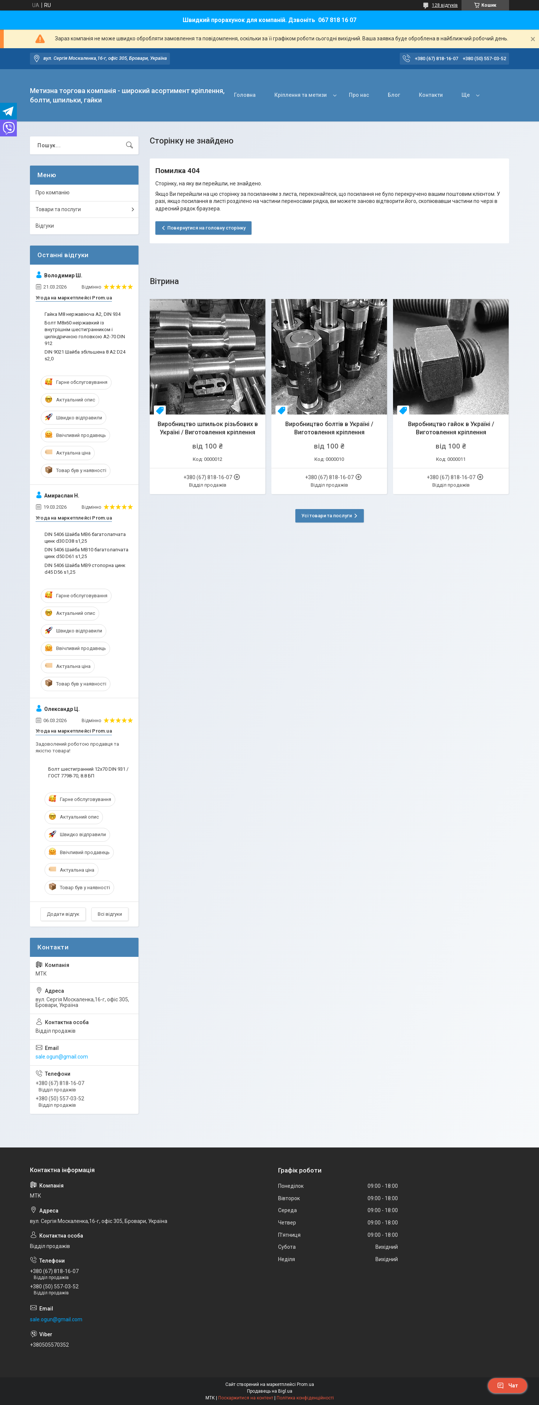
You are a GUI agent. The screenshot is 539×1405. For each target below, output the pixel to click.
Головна (245, 95)
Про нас (359, 95)
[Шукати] (129, 145)
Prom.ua (305, 1384)
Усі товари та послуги (326, 515)
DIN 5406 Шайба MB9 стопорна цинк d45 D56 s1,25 (85, 569)
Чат (507, 1385)
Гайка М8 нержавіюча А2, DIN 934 (83, 314)
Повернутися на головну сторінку (206, 228)
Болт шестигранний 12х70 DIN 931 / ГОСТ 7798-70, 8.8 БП (88, 772)
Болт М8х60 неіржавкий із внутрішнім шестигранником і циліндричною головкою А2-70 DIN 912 (85, 333)
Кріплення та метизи (300, 95)
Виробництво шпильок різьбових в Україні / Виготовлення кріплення (208, 428)
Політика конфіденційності (305, 1398)
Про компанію (53, 192)
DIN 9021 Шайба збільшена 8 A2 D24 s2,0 (85, 355)
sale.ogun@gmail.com (62, 1057)
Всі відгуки (110, 914)
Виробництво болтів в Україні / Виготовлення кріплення (329, 428)
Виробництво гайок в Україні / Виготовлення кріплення (451, 428)
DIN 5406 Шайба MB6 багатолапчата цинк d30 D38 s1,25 (85, 538)
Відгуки (45, 226)
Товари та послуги (58, 209)
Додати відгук (63, 914)
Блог (394, 95)
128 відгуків (445, 5)
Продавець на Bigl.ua (269, 1391)
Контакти (431, 95)
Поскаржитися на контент (245, 1398)
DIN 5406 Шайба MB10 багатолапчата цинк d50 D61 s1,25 (86, 553)
